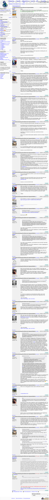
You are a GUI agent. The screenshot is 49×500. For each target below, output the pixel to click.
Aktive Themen (25, 1)
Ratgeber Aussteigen (3, 54)
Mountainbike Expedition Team (4, 59)
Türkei (2, 49)
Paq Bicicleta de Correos (25, 317)
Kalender (18, 1)
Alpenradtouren (2, 56)
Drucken (46, 37)
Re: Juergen (37, 208)
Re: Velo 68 (37, 172)
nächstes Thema (35, 491)
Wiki (24, 2)
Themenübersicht (27, 491)
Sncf (21, 175)
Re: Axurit (37, 152)
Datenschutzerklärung (19, 498)
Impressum (13, 498)
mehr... (10, 60)
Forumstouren (3, 40)
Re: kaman (37, 427)
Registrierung (11, 1)
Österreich (2, 47)
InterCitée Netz (23, 179)
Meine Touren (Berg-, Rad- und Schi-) (28, 298)
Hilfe (37, 1)
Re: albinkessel (15, 474)
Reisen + (22, 205)
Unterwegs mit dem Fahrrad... (4, 53)
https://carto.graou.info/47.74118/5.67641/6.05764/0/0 (30, 199)
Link (34, 341)
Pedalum (1, 58)
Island (2, 48)
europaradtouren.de (24, 393)
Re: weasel (37, 73)
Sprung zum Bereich (36, 493)
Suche (32, 1)
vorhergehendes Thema (17, 491)
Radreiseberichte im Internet (5, 43)
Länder (23, 3)
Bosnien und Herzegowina (5, 44)
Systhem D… (24, 166)
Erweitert (10, 17)
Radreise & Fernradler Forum (15, 3)
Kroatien (2, 45)
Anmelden (43, 1)
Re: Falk (37, 331)
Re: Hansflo (37, 301)
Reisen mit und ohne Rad (4, 57)
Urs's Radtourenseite (3, 55)
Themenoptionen (16, 6)
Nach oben (14, 37)
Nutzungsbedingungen (26, 498)
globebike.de (2, 52)
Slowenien (2, 46)
